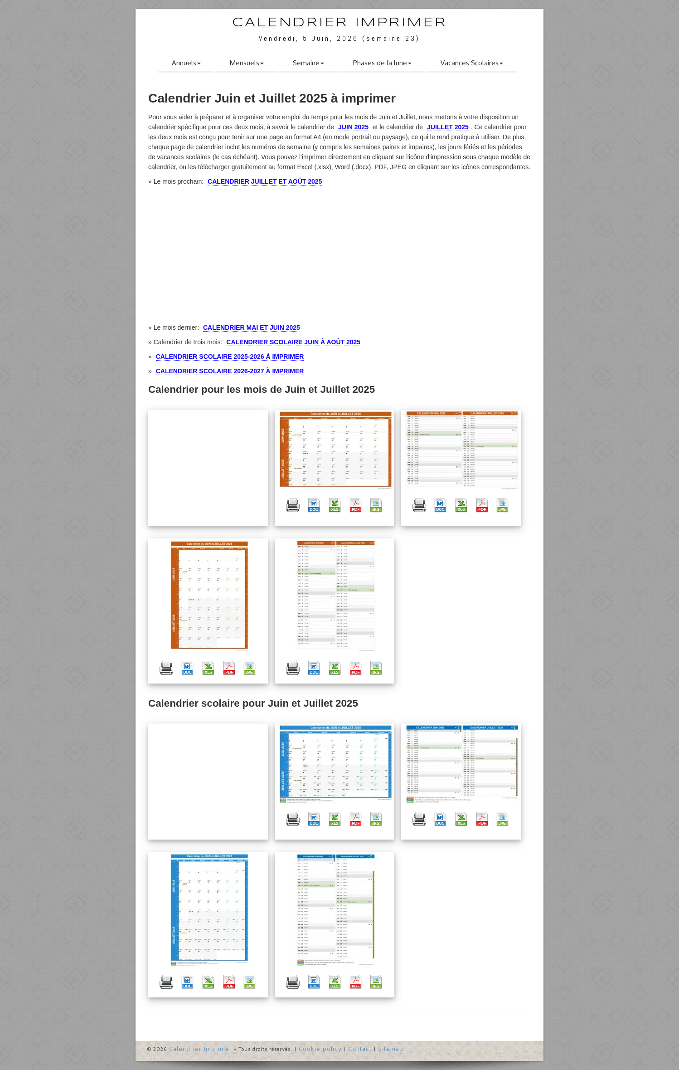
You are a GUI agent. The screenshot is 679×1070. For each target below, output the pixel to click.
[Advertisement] (208, 468)
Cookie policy (320, 1048)
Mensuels (247, 63)
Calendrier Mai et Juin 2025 (251, 327)
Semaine (308, 63)
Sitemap (390, 1048)
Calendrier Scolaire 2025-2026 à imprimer (230, 356)
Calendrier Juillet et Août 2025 (265, 181)
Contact (360, 1048)
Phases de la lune (382, 63)
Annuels (186, 63)
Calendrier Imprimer (339, 23)
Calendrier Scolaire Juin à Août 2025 (293, 342)
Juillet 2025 (448, 127)
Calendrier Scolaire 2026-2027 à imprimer (230, 371)
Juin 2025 (353, 127)
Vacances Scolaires (472, 63)
